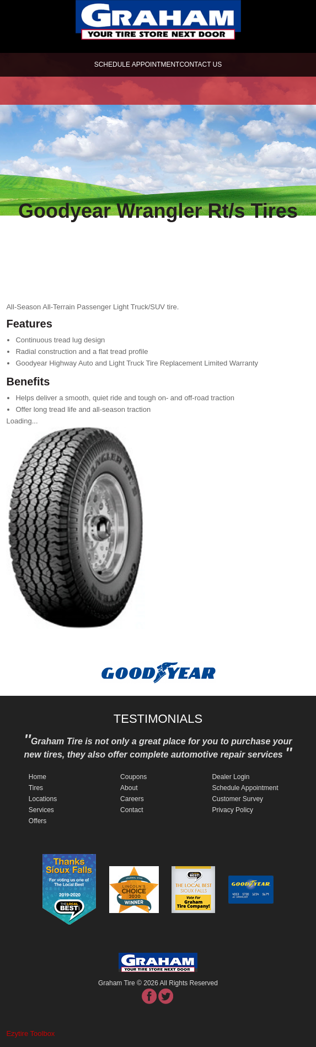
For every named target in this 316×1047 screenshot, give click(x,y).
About (128, 788)
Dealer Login (230, 777)
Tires (36, 788)
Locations (43, 799)
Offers (37, 821)
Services (41, 810)
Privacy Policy (232, 810)
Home (37, 777)
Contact (131, 810)
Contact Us (200, 64)
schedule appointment (137, 64)
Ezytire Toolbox (30, 1033)
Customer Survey (237, 799)
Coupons (133, 777)
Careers (132, 799)
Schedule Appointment (245, 788)
